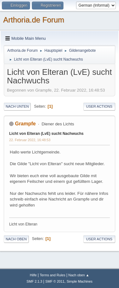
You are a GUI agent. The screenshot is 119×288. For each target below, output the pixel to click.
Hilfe (33, 275)
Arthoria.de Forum (33, 19)
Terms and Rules (52, 275)
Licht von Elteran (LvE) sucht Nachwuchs (46, 133)
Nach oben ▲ (78, 275)
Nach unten (17, 106)
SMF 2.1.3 (34, 281)
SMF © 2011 (55, 281)
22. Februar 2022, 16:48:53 (30, 140)
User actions (99, 106)
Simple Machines (79, 281)
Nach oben (16, 239)
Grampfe (25, 123)
